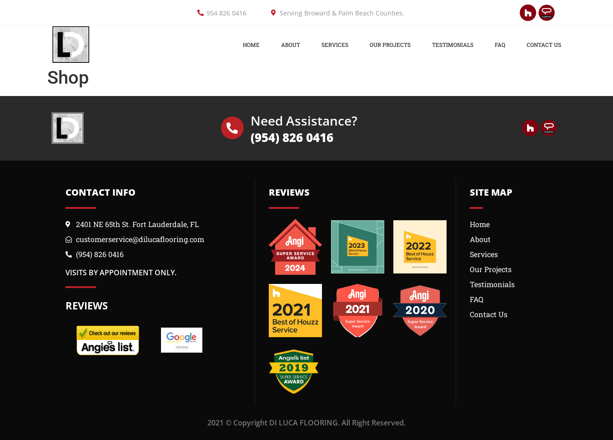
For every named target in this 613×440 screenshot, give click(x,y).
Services (335, 44)
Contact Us (544, 44)
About (290, 44)
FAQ (500, 44)
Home (251, 44)
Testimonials (452, 44)
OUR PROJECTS (390, 44)
